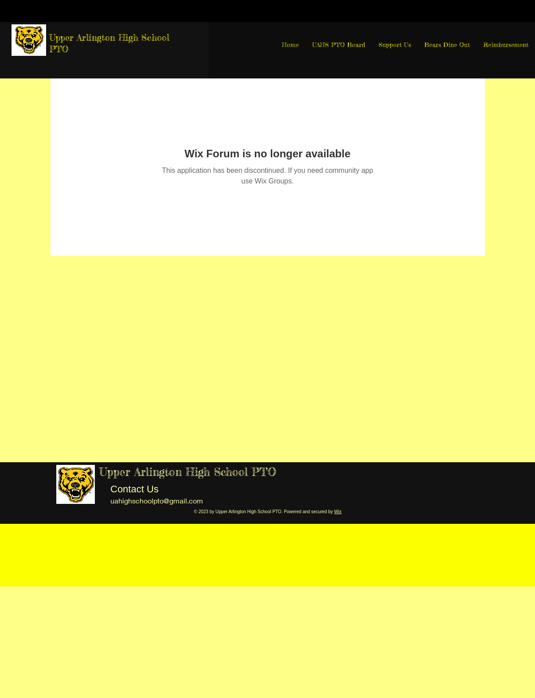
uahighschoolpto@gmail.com (156, 500)
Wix (338, 511)
